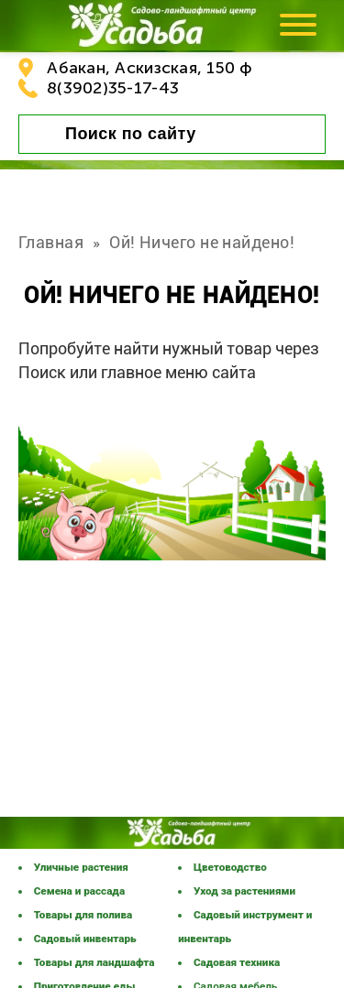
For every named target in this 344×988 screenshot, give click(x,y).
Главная (50, 242)
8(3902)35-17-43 (113, 88)
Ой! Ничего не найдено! (201, 242)
